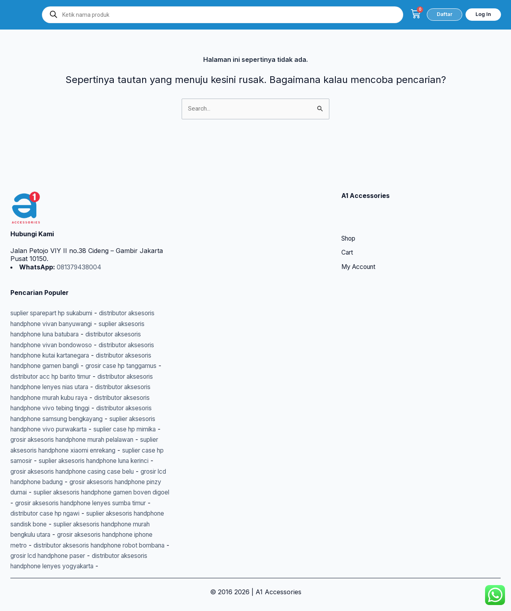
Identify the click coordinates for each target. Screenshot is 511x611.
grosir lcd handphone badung (75, 461)
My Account (360, 236)
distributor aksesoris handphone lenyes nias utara (86, 356)
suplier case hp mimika (86, 408)
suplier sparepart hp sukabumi (56, 282)
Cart (347, 222)
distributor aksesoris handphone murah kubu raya (86, 366)
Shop (349, 208)
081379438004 (79, 236)
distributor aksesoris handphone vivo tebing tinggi (85, 376)
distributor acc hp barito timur (95, 345)
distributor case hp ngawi (48, 503)
